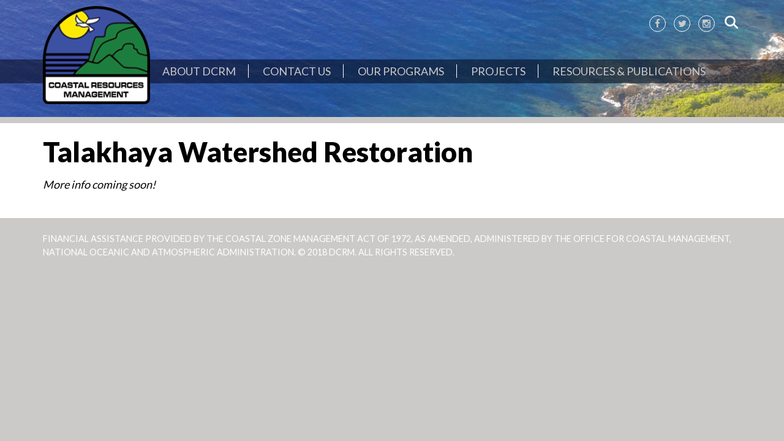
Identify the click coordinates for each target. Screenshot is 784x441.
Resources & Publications (629, 71)
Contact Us (297, 71)
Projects (498, 71)
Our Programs (401, 71)
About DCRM (199, 71)
